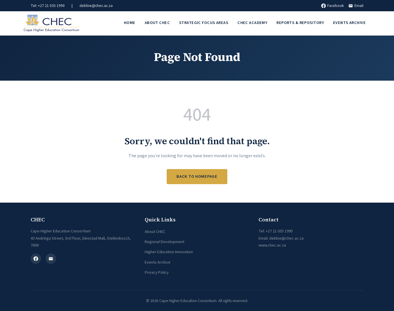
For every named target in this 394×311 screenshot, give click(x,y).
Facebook (332, 5)
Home (129, 23)
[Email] (51, 258)
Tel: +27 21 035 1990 (48, 5)
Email (355, 5)
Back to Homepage (197, 176)
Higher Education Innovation (169, 252)
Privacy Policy (157, 272)
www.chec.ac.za (272, 245)
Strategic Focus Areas (203, 23)
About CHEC (157, 23)
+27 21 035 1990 (279, 231)
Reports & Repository (300, 23)
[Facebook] (36, 258)
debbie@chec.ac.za (96, 5)
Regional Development (164, 242)
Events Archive (349, 23)
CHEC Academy (252, 23)
